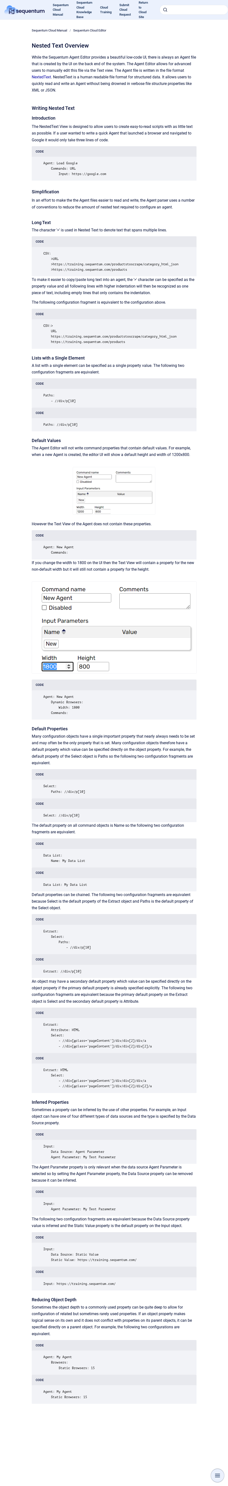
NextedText (41, 77)
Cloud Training (106, 10)
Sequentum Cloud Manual (49, 30)
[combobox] (194, 9)
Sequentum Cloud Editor (89, 30)
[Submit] (165, 10)
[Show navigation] (217, 1475)
